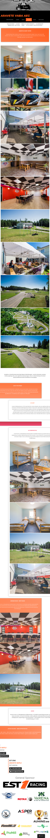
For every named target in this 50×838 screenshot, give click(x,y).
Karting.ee (25, 2)
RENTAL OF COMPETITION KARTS (28, 23)
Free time (28, 19)
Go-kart (18, 23)
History (34, 19)
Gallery (23, 19)
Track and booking (9, 19)
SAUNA (23, 25)
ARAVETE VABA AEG (15, 15)
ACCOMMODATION (39, 23)
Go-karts (17, 19)
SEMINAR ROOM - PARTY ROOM (14, 25)
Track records (41, 19)
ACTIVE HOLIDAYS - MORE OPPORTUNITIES (34, 25)
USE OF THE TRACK (10, 23)
